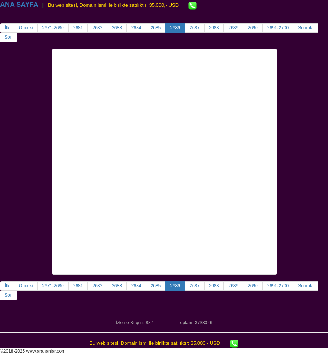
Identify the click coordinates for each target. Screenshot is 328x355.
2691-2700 (278, 27)
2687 (195, 27)
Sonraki (305, 27)
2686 (175, 27)
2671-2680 (52, 27)
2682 (97, 27)
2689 (233, 27)
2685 (156, 27)
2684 (136, 27)
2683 (117, 27)
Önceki (26, 27)
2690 (253, 27)
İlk (7, 27)
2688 (214, 27)
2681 (78, 27)
